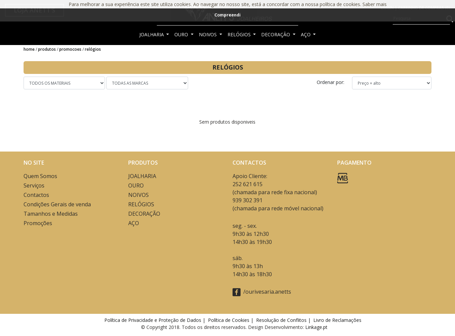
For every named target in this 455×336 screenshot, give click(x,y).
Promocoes (70, 49)
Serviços (34, 185)
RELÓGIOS (240, 34)
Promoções (38, 223)
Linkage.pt (316, 327)
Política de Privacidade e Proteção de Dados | (155, 320)
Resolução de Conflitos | (284, 320)
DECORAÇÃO (276, 34)
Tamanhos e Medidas (51, 213)
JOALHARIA (152, 34)
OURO (181, 34)
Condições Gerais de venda (57, 204)
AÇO (306, 34)
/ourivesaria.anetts (262, 292)
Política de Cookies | (231, 320)
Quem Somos (40, 176)
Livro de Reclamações (338, 320)
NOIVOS (208, 34)
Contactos (36, 195)
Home (29, 49)
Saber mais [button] (374, 4)
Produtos (47, 49)
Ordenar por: (331, 82)
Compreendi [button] (227, 15)
